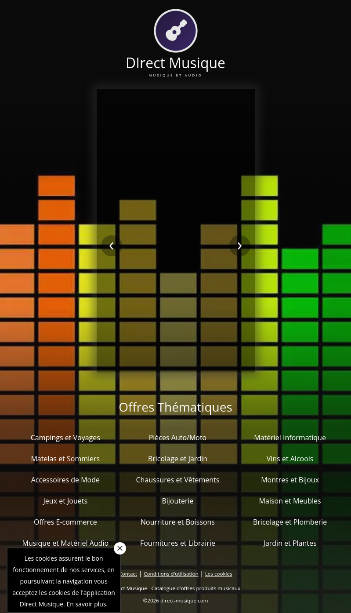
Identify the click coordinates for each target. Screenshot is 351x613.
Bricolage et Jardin (177, 458)
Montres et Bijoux (290, 480)
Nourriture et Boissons (178, 522)
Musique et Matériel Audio (65, 543)
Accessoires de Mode (65, 480)
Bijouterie (177, 501)
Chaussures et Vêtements (177, 480)
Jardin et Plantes (290, 543)
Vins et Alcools (290, 458)
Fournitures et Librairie (177, 543)
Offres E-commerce (65, 522)
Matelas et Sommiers (65, 458)
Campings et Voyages (65, 437)
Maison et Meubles (290, 501)
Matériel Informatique (290, 437)
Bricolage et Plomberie (290, 522)
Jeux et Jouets (65, 501)
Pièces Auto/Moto (178, 437)
